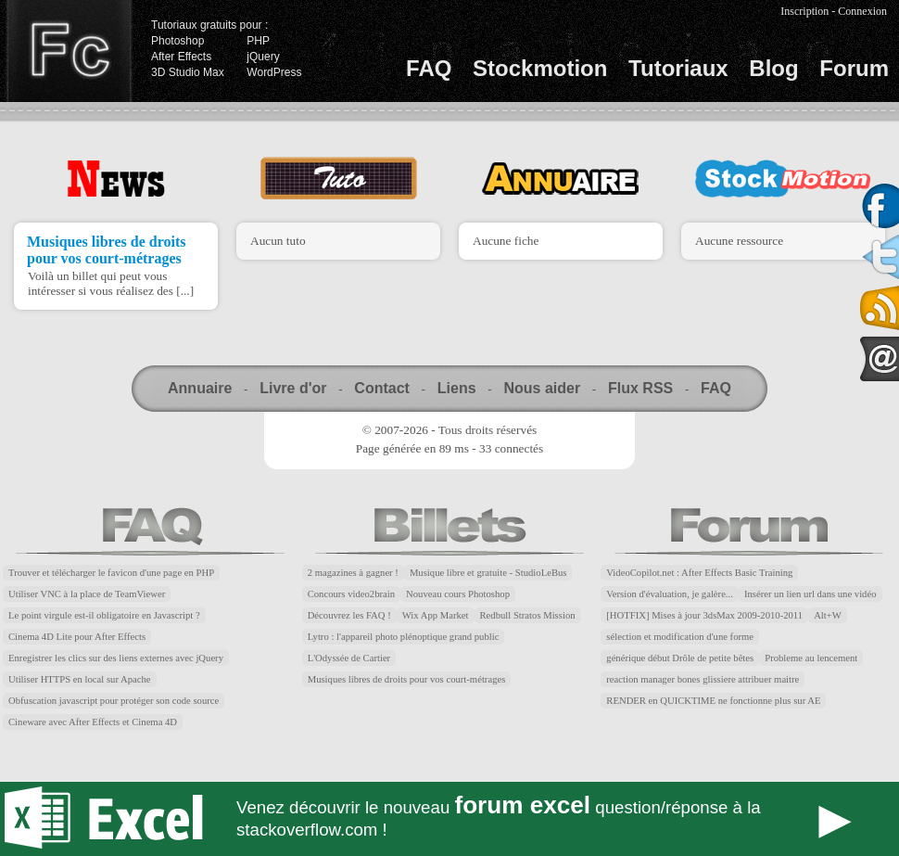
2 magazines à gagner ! (353, 573)
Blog (773, 68)
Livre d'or (293, 388)
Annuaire (200, 388)
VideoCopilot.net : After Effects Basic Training (699, 573)
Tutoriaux (678, 68)
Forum (854, 68)
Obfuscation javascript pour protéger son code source (113, 701)
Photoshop (177, 40)
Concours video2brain (351, 594)
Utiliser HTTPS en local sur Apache (79, 679)
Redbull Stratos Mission (528, 615)
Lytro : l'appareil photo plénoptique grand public (404, 637)
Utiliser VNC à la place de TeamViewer (86, 594)
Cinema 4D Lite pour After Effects (77, 637)
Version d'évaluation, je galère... (669, 594)
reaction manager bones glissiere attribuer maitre (702, 679)
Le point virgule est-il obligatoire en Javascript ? (104, 615)
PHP (258, 40)
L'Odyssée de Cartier (349, 658)
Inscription (804, 11)
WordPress (274, 72)
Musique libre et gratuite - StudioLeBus (488, 573)
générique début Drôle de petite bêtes (679, 658)
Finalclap (68, 51)
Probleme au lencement (811, 658)
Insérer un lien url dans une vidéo (810, 594)
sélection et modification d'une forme (679, 637)
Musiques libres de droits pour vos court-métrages (106, 250)
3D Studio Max (187, 72)
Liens (456, 388)
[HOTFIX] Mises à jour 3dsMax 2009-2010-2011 (704, 615)
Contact (382, 388)
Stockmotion (540, 68)
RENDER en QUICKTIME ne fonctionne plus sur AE (713, 701)
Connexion (862, 11)
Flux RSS (640, 388)
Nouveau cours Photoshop (458, 594)
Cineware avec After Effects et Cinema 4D (92, 722)
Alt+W (828, 615)
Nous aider (541, 388)
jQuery (263, 56)
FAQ (428, 68)
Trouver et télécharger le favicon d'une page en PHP (111, 573)
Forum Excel (449, 819)
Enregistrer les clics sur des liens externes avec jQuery (115, 658)
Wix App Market (435, 615)
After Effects (181, 56)
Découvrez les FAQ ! (349, 615)
